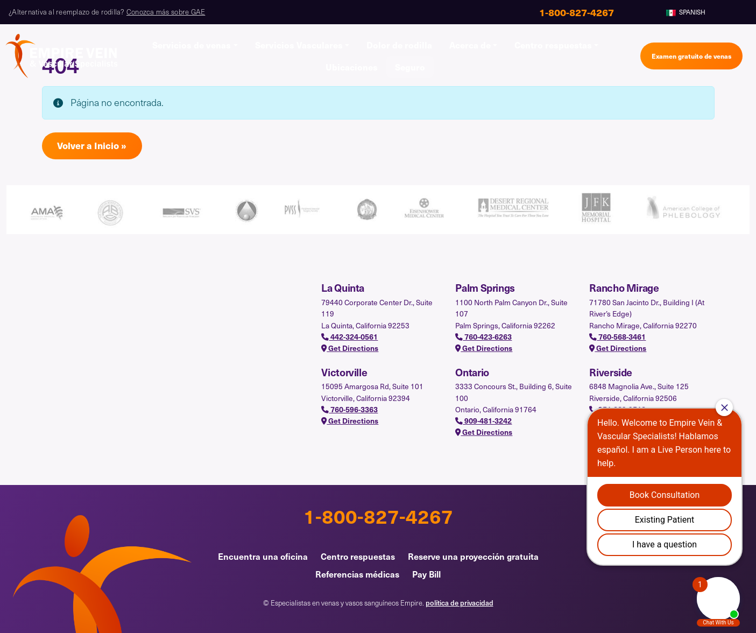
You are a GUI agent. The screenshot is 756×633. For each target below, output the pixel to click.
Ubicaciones (352, 66)
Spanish (685, 12)
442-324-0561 (349, 337)
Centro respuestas (553, 44)
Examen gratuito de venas (692, 56)
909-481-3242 (483, 421)
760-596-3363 (349, 409)
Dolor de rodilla (399, 44)
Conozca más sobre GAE (165, 12)
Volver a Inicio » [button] (91, 145)
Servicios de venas (191, 44)
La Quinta (342, 287)
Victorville (344, 372)
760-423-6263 (483, 337)
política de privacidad (459, 602)
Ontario (472, 372)
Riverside (610, 372)
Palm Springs (484, 287)
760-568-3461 (617, 337)
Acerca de (470, 44)
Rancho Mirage (624, 287)
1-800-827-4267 (378, 515)
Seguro (410, 66)
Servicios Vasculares (299, 44)
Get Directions (349, 348)
